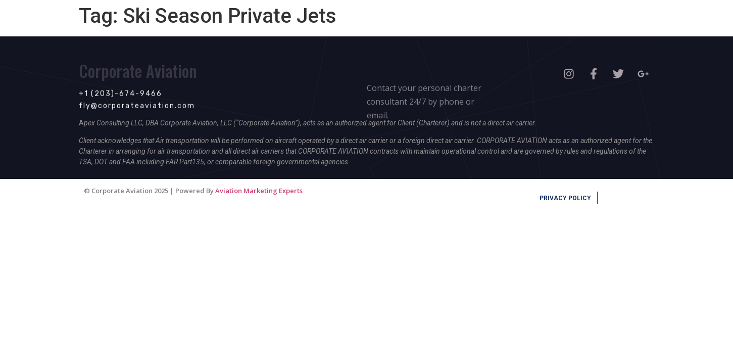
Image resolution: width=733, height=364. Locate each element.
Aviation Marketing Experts (259, 190)
